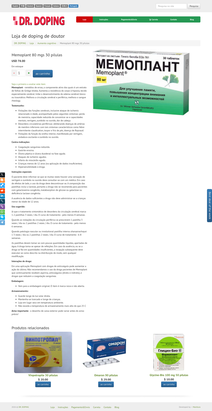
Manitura (196, 407)
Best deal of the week (210, 205)
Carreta (153, 19)
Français (47, 6)
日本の (64, 6)
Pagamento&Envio (129, 19)
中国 (23, 6)
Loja (84, 19)
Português (73, 6)
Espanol (39, 6)
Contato (173, 19)
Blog (192, 19)
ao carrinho (43, 73)
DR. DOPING (24, 407)
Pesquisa (194, 6)
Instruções (103, 19)
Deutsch (30, 6)
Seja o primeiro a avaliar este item (28, 84)
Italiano (56, 6)
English (15, 6)
